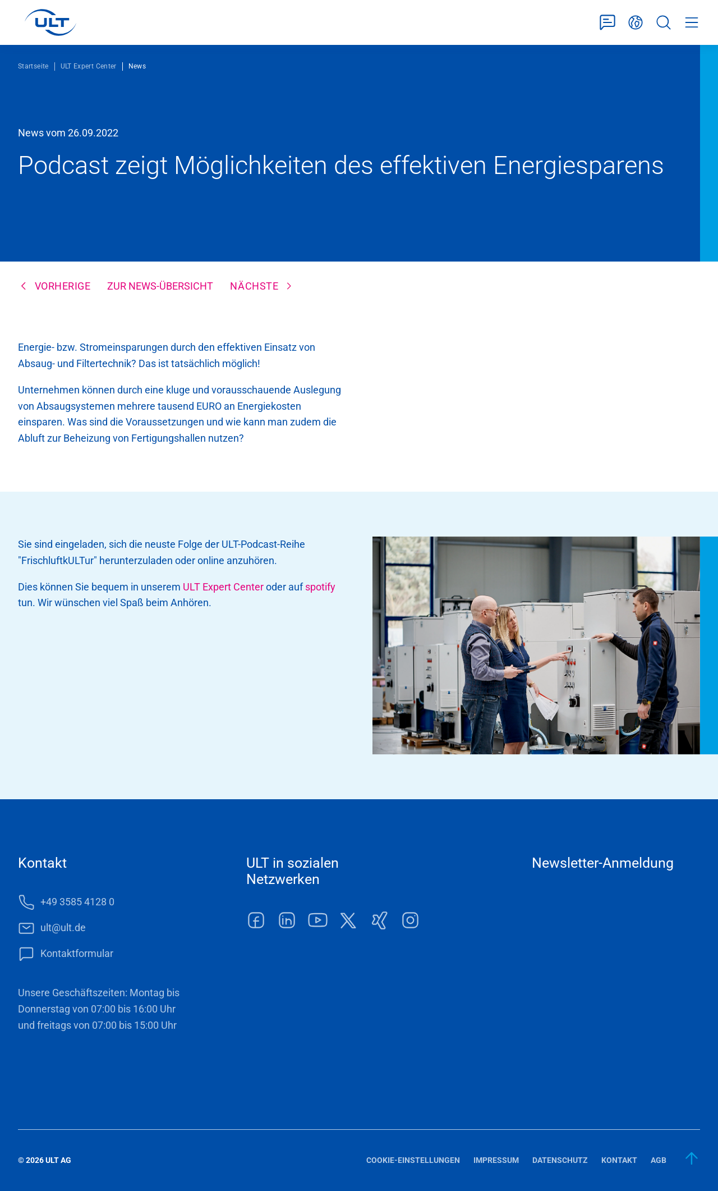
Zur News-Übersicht (160, 286)
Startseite (33, 66)
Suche (663, 23)
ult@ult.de (63, 927)
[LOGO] (50, 22)
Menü (691, 23)
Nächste (254, 286)
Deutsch (635, 23)
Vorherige (63, 286)
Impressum (496, 1160)
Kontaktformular (607, 23)
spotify (320, 587)
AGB (658, 1160)
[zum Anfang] (692, 1158)
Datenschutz (560, 1160)
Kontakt (619, 1160)
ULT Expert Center (89, 66)
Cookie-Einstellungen (413, 1160)
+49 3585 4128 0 (77, 902)
